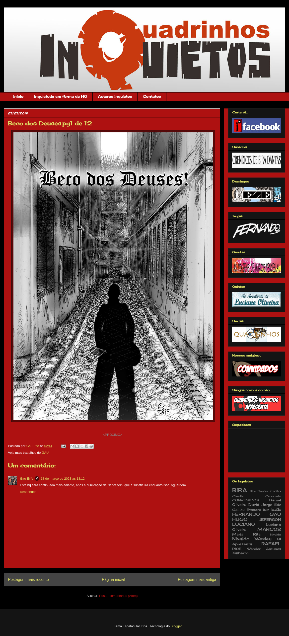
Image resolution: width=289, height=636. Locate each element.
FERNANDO (246, 514)
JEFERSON (270, 519)
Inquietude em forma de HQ (60, 96)
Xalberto (240, 553)
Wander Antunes (264, 549)
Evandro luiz (258, 510)
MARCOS (269, 529)
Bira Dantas (259, 491)
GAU (45, 452)
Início (18, 96)
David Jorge (260, 504)
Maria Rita (246, 534)
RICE (236, 549)
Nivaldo (275, 534)
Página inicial (113, 579)
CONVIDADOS (245, 500)
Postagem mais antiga (197, 579)
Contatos (152, 96)
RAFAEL (271, 543)
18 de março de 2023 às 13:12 (62, 478)
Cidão (275, 491)
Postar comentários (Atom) (118, 596)
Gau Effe (26, 478)
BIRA (239, 490)
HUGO (239, 519)
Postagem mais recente (28, 579)
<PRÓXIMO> (112, 435)
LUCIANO (243, 524)
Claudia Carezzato (256, 496)
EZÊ (276, 509)
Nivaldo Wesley (252, 538)
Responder (28, 492)
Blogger (176, 626)
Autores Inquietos (115, 96)
